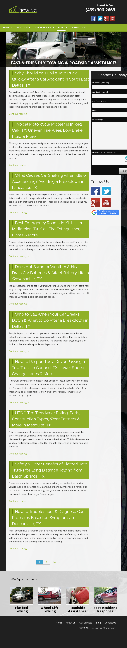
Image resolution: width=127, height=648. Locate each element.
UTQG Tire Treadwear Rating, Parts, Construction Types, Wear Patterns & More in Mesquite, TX (46, 419)
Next (56, 563)
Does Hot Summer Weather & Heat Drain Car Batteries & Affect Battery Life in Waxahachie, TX (50, 273)
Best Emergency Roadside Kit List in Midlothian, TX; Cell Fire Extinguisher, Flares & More (47, 229)
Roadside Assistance (77, 610)
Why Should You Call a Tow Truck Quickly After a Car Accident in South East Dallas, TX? (50, 80)
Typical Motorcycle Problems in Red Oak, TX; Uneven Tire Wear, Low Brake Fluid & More (47, 131)
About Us (22, 28)
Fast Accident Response (105, 610)
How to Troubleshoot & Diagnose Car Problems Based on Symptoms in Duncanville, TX (48, 518)
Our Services (42, 28)
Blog (61, 28)
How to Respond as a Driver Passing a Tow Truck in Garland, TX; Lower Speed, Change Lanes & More (48, 368)
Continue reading (19, 114)
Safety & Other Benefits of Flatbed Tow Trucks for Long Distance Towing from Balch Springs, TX (49, 471)
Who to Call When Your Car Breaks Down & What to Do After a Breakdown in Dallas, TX (50, 321)
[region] (63, 50)
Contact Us (78, 28)
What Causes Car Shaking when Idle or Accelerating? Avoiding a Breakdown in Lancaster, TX (49, 182)
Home (6, 28)
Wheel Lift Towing (49, 610)
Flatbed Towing (21, 610)
